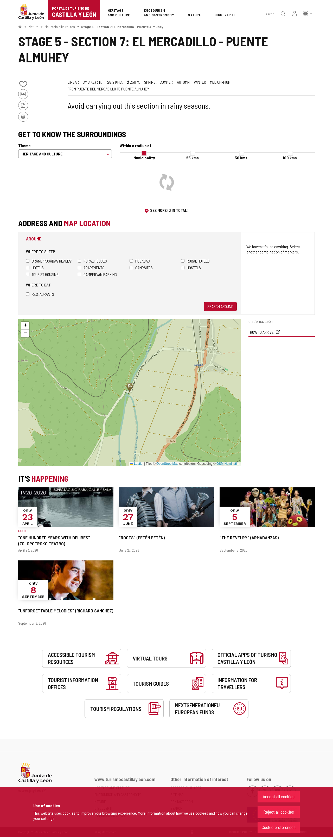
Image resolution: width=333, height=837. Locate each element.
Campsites (141, 267)
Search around (220, 306)
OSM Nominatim (227, 464)
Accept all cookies (278, 796)
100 (290, 157)
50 (241, 157)
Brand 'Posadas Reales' (49, 260)
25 (193, 157)
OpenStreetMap (167, 464)
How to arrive (262, 332)
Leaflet (136, 464)
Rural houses (92, 260)
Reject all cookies (278, 812)
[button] (307, 13)
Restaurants (40, 294)
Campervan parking (97, 274)
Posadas (140, 260)
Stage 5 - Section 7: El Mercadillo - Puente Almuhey (122, 26)
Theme (24, 145)
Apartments (91, 267)
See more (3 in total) (169, 210)
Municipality (144, 157)
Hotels (35, 267)
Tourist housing (42, 274)
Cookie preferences (279, 827)
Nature (34, 26)
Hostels (191, 267)
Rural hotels (195, 260)
